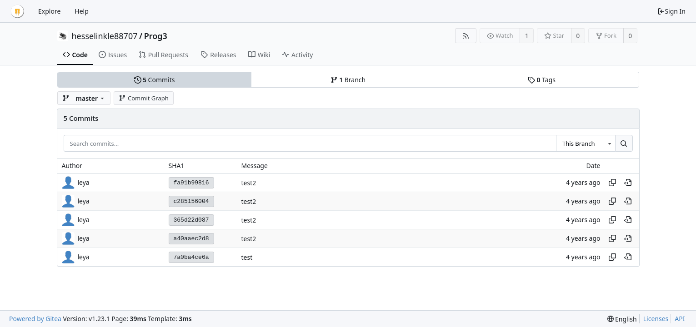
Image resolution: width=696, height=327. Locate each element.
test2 (248, 182)
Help (82, 11)
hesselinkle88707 (105, 35)
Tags (542, 79)
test (247, 257)
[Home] (17, 11)
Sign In (671, 11)
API (680, 318)
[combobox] (585, 143)
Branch (348, 79)
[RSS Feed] (465, 35)
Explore (49, 11)
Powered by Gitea (35, 318)
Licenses (656, 318)
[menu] (622, 319)
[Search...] (623, 143)
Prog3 (155, 35)
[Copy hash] (612, 182)
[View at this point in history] (628, 182)
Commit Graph (143, 98)
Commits (154, 79)
